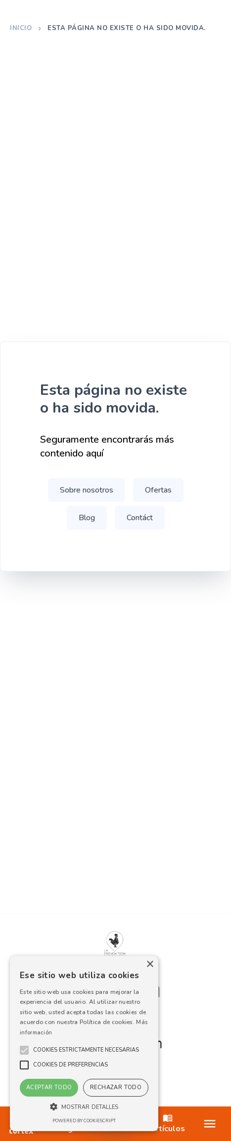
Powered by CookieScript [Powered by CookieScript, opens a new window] (84, 1121)
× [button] (149, 964)
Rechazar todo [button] (115, 1087)
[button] (86, 1050)
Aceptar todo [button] (49, 1087)
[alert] (84, 1043)
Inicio (21, 28)
